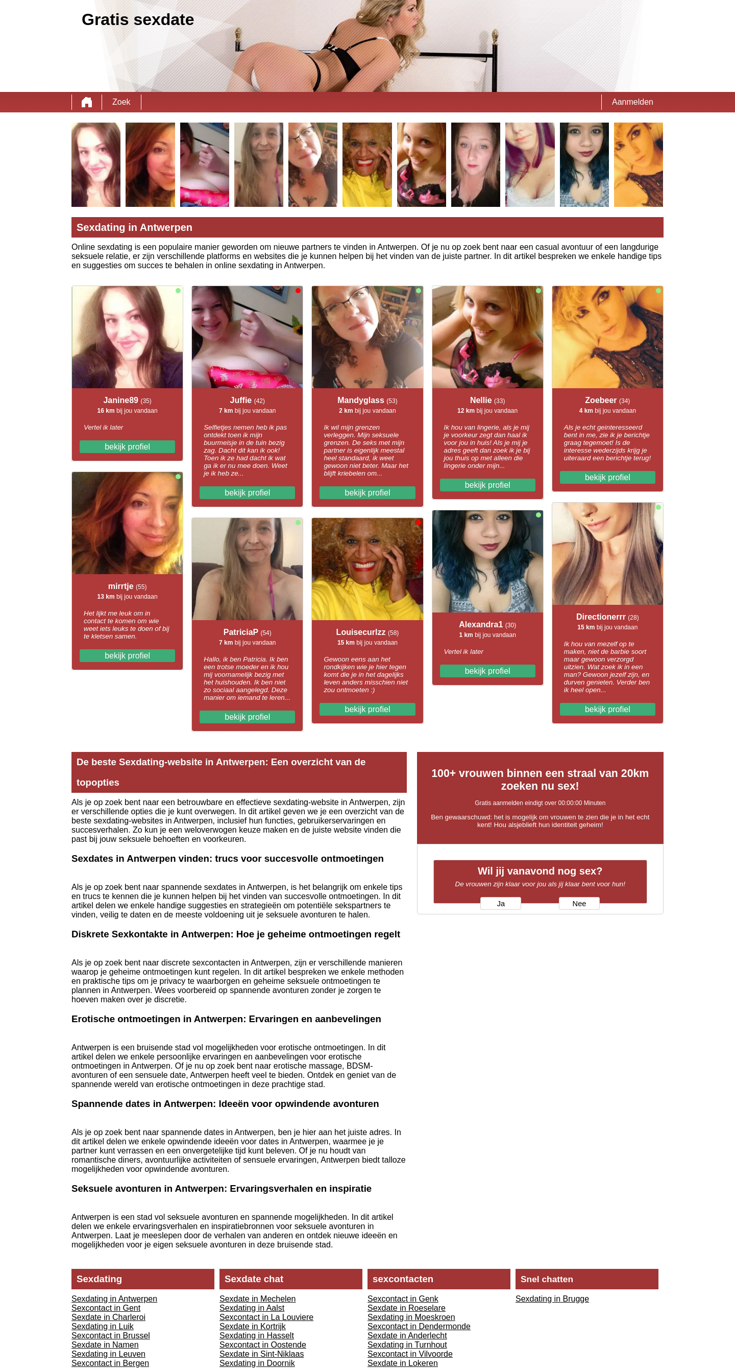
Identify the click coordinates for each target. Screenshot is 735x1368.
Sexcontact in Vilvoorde (410, 1354)
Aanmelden (632, 102)
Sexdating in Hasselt (256, 1335)
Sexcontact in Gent (105, 1308)
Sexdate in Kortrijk (252, 1326)
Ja (501, 904)
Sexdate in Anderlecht (407, 1335)
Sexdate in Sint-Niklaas (261, 1354)
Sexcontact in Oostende (262, 1344)
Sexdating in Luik (102, 1326)
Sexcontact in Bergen (110, 1363)
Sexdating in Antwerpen (114, 1298)
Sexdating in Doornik (257, 1363)
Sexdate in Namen (105, 1344)
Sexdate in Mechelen (257, 1298)
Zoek (121, 102)
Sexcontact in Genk (403, 1298)
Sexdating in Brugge (552, 1298)
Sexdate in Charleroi (108, 1317)
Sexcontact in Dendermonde (419, 1326)
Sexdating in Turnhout (407, 1344)
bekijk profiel (127, 446)
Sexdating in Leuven (108, 1354)
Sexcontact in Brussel (110, 1335)
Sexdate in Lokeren (403, 1363)
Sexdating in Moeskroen (411, 1317)
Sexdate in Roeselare (407, 1308)
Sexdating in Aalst (251, 1308)
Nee (579, 904)
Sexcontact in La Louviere (266, 1317)
